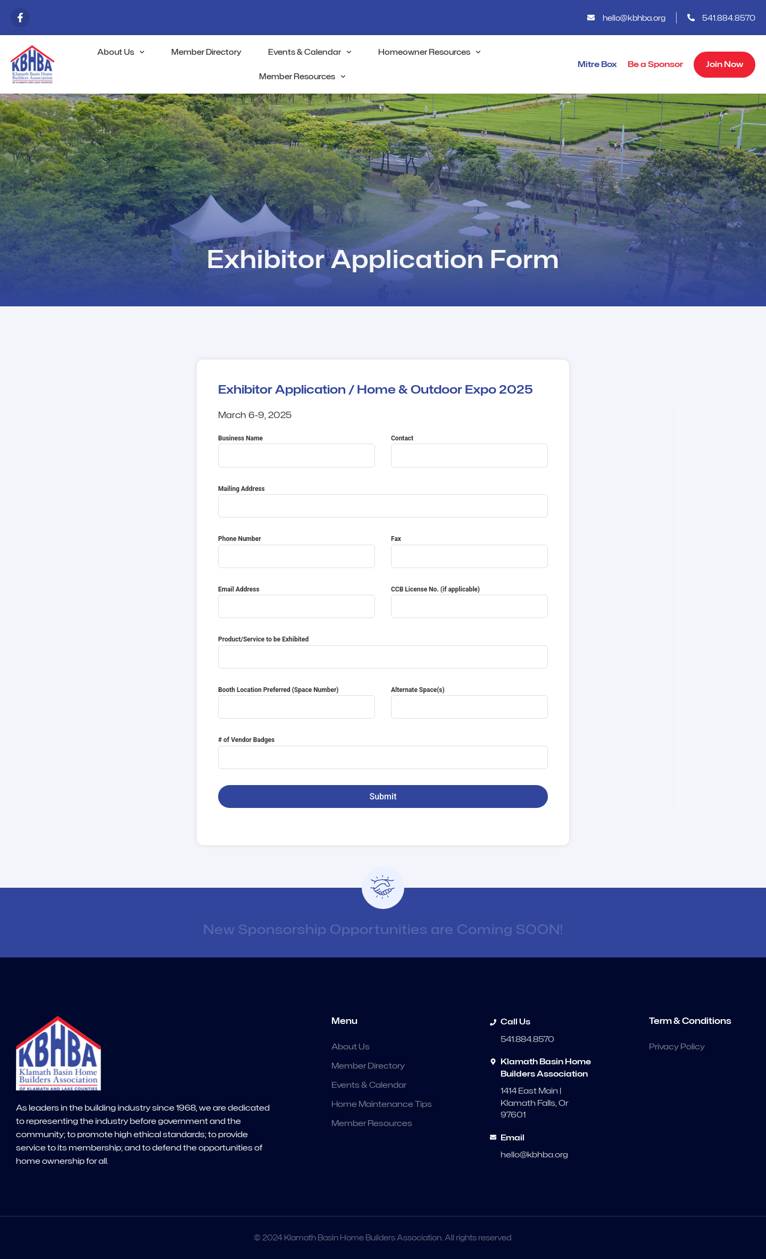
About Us (121, 52)
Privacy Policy (677, 1047)
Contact (402, 438)
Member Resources (302, 77)
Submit (383, 796)
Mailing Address (241, 489)
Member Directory (206, 51)
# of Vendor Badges (246, 740)
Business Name (240, 438)
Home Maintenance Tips (381, 1104)
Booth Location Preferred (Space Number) (278, 690)
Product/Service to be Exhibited (263, 639)
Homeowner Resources (429, 52)
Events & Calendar (310, 52)
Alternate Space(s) (418, 690)
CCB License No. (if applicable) (435, 589)
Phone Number (239, 539)
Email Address (239, 589)
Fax (396, 539)
